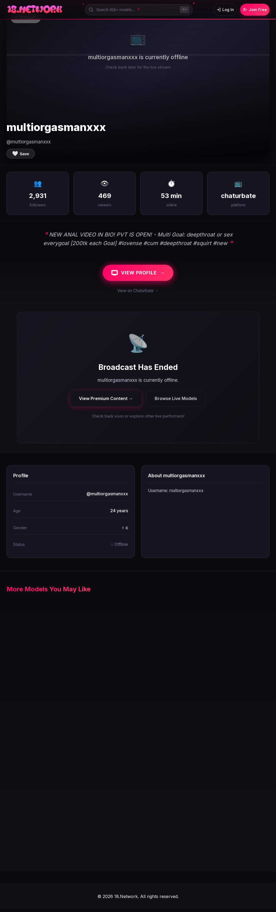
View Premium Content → (106, 401)
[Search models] (134, 9)
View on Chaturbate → (138, 293)
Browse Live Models (176, 401)
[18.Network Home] (35, 9)
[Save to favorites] (20, 153)
